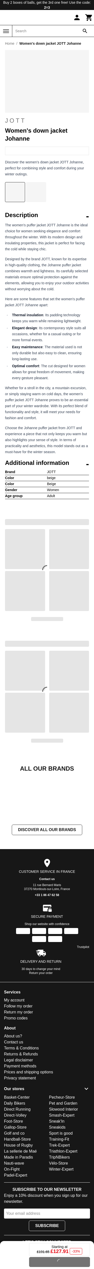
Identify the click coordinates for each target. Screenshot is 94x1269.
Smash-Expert (61, 1165)
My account (14, 1050)
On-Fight (12, 1219)
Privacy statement (20, 1128)
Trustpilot (83, 997)
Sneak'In (57, 1171)
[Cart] (89, 17)
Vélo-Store (58, 1213)
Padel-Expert (15, 1225)
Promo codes (16, 1068)
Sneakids (57, 1177)
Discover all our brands (47, 880)
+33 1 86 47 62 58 (47, 945)
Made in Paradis (18, 1207)
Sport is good (61, 1183)
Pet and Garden (63, 1153)
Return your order (41, 1023)
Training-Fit (59, 1189)
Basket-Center (17, 1147)
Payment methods (20, 1116)
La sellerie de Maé (20, 1201)
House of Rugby (18, 1195)
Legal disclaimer (18, 1110)
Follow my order (18, 1056)
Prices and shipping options (28, 1122)
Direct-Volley (15, 1165)
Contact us (47, 929)
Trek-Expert (59, 1195)
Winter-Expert (61, 1219)
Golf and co (14, 1183)
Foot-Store (13, 1171)
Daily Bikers (14, 1153)
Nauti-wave (14, 1213)
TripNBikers (59, 1207)
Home (9, 43)
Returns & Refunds (21, 1104)
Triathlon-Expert (63, 1201)
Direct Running (17, 1159)
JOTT (47, 120)
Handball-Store (17, 1189)
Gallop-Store (15, 1177)
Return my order (18, 1062)
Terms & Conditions (21, 1098)
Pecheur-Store (62, 1147)
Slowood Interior (63, 1159)
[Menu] (6, 31)
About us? (13, 1086)
